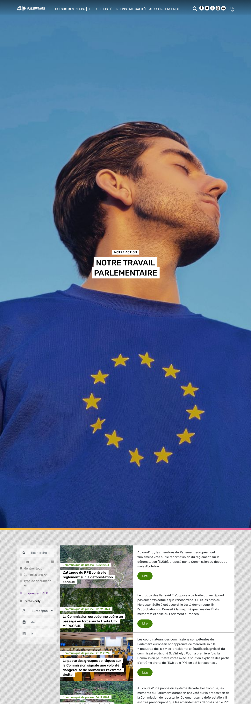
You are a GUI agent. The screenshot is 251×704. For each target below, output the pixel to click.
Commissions (35, 575)
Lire (147, 575)
